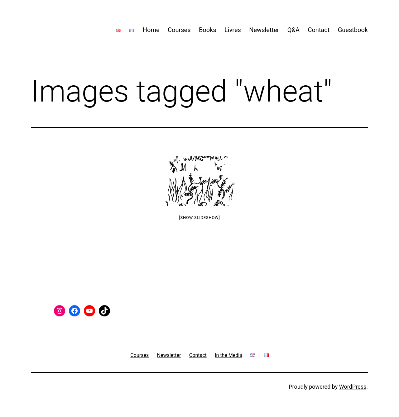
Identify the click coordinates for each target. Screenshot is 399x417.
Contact (318, 30)
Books (207, 30)
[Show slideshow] (199, 217)
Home (151, 30)
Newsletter (264, 30)
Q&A (293, 30)
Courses (179, 30)
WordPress (352, 386)
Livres (232, 30)
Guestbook (353, 30)
